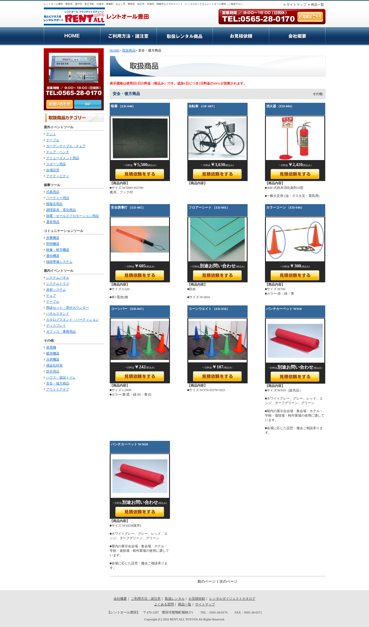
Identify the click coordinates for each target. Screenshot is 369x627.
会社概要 (297, 36)
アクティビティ (57, 176)
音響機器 (52, 237)
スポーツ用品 (56, 164)
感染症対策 (54, 365)
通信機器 (52, 255)
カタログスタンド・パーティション (72, 319)
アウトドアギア (57, 389)
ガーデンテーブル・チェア (66, 146)
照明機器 (52, 243)
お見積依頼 (241, 36)
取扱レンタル (175, 598)
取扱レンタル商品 (184, 36)
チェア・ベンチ (57, 152)
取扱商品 (128, 50)
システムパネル (57, 277)
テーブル (52, 140)
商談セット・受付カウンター (67, 307)
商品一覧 (317, 4)
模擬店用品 (54, 204)
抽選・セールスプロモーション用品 (72, 216)
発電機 (51, 347)
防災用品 (52, 371)
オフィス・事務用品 (61, 331)
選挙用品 (52, 222)
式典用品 (52, 192)
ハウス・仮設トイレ (61, 377)
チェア (51, 295)
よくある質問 (164, 604)
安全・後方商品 (57, 383)
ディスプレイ (56, 325)
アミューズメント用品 (62, 158)
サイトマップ (296, 4)
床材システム (56, 289)
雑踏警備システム (59, 261)
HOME (72, 36)
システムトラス (57, 283)
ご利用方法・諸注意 (128, 36)
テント (51, 134)
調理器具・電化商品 (61, 210)
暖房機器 (52, 353)
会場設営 (52, 170)
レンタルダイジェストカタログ (232, 598)
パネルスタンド (57, 313)
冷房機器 (52, 359)
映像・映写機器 (57, 249)
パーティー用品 (57, 198)
